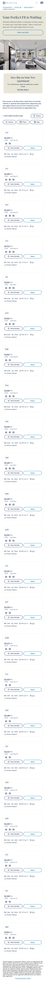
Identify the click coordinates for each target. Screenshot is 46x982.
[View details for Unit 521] (13, 906)
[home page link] (10, 2)
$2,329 (7, 679)
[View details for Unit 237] (13, 870)
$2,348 (7, 174)
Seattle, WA (18, 7)
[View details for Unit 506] (13, 834)
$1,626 (7, 427)
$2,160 (7, 896)
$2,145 (7, 860)
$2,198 (7, 716)
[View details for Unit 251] (13, 762)
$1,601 (7, 354)
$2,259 (7, 138)
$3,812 (7, 932)
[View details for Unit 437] (13, 617)
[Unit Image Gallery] (6, 143)
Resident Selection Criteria (23, 978)
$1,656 (7, 391)
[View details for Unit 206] (13, 798)
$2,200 (7, 824)
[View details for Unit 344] (13, 473)
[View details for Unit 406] (13, 545)
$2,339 (7, 607)
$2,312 (7, 246)
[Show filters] (37, 116)
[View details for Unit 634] (13, 401)
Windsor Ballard (28, 7)
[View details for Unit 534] (13, 437)
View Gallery (23, 33)
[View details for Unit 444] (13, 509)
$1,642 (7, 282)
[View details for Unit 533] (13, 690)
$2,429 (7, 210)
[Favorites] (37, 3)
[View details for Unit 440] (13, 942)
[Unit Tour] (10, 179)
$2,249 (7, 463)
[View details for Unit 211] (13, 292)
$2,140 (7, 788)
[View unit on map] (10, 143)
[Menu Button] (41, 3)
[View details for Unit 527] (13, 581)
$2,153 (7, 571)
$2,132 (7, 752)
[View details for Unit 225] (13, 148)
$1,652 (7, 318)
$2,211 (7, 643)
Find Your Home (23, 89)
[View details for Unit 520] (13, 220)
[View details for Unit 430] (13, 329)
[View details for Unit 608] (13, 654)
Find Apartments (7, 7)
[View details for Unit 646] (13, 365)
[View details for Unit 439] (13, 726)
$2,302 (7, 535)
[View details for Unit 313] (13, 184)
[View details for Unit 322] (13, 256)
